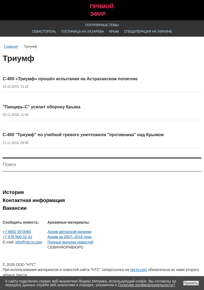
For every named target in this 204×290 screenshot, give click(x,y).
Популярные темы (102, 25)
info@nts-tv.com (28, 242)
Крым (114, 31)
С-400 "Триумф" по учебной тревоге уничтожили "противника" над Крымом (83, 134)
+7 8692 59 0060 (17, 232)
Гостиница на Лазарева (82, 31)
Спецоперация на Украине (148, 31)
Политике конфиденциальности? (146, 285)
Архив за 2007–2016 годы (70, 237)
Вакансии (15, 208)
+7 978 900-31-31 (17, 237)
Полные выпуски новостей (70, 242)
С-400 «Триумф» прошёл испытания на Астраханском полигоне (70, 79)
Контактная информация (34, 200)
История (13, 192)
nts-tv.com (138, 270)
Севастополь (44, 31)
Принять (191, 283)
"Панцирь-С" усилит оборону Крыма (41, 107)
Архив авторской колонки (69, 232)
